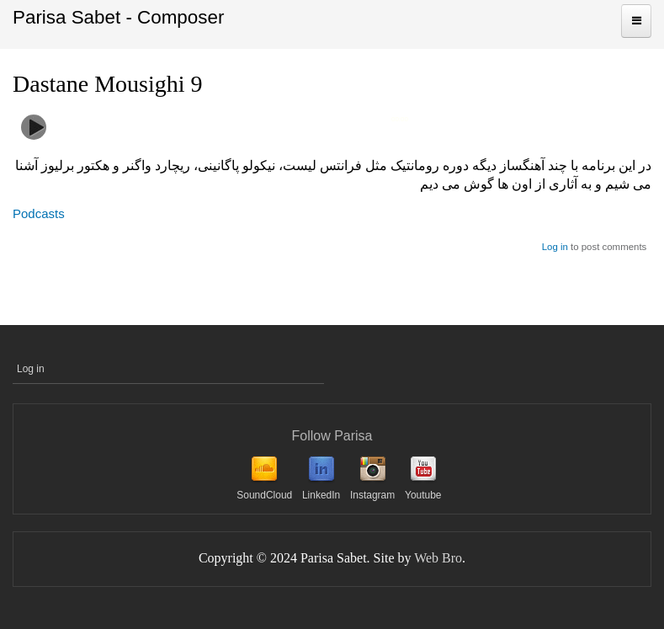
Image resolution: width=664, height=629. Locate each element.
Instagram (372, 495)
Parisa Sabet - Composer (118, 17)
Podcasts (39, 213)
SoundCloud (264, 495)
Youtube (423, 495)
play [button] (33, 127)
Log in (555, 247)
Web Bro (438, 558)
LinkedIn (321, 495)
